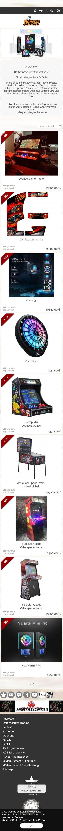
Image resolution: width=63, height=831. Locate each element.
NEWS (7, 739)
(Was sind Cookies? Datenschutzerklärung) (23, 820)
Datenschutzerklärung (16, 722)
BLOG (6, 744)
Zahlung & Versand (14, 748)
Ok (31, 825)
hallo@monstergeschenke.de (32, 112)
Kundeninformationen (15, 756)
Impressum (9, 718)
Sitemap (8, 769)
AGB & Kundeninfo (14, 752)
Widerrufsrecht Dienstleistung (21, 765)
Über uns (8, 735)
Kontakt (7, 727)
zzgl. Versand (8, 188)
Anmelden (9, 731)
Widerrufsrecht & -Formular (19, 761)
